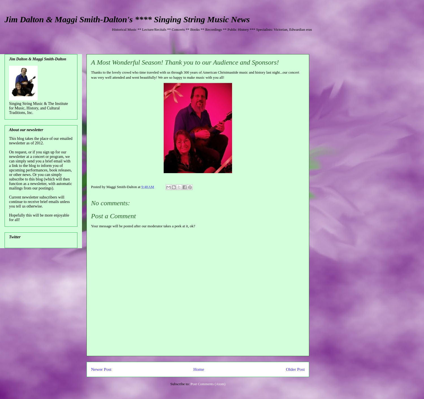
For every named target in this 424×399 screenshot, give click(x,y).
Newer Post (101, 369)
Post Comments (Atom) (208, 384)
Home (198, 369)
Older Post (295, 369)
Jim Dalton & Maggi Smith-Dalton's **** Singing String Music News (127, 19)
